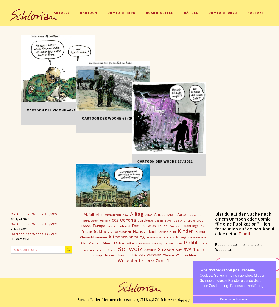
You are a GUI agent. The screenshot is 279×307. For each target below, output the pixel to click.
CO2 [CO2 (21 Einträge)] (115, 220)
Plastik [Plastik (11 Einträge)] (178, 243)
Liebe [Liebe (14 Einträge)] (83, 243)
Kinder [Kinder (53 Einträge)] (185, 231)
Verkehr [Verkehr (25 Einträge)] (154, 255)
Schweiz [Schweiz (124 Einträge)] (129, 248)
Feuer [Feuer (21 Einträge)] (162, 226)
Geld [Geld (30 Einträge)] (98, 231)
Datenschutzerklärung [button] (247, 286)
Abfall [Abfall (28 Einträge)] (89, 214)
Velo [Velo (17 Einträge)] (142, 255)
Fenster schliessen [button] (234, 299)
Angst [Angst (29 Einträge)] (159, 214)
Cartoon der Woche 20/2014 (133, 184)
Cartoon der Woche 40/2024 (54, 110)
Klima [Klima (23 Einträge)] (200, 231)
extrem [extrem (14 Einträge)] (112, 225)
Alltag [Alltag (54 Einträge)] (136, 213)
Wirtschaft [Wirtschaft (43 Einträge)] (129, 260)
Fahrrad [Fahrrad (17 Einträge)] (124, 225)
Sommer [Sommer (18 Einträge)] (150, 250)
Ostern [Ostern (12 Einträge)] (168, 243)
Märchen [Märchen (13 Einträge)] (144, 243)
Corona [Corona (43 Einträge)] (128, 219)
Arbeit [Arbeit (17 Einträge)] (171, 214)
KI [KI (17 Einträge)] (174, 231)
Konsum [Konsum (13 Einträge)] (169, 237)
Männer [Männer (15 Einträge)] (132, 243)
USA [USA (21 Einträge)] (134, 255)
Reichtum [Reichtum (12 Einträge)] (88, 249)
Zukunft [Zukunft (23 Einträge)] (162, 260)
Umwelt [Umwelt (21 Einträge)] (123, 255)
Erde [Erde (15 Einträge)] (200, 220)
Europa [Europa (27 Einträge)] (99, 225)
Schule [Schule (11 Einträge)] (111, 250)
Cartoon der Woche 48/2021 (133, 93)
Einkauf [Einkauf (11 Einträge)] (177, 220)
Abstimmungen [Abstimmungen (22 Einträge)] (108, 214)
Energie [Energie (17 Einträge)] (189, 220)
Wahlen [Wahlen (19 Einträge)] (168, 255)
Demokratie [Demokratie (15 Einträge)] (145, 220)
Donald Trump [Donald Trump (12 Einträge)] (163, 220)
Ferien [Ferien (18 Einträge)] (151, 226)
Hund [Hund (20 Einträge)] (152, 231)
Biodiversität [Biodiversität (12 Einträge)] (195, 214)
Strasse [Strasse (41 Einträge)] (166, 249)
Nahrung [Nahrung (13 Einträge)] (157, 243)
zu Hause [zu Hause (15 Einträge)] (148, 260)
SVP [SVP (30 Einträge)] (187, 249)
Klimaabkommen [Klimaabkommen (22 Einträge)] (93, 237)
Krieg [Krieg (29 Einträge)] (181, 237)
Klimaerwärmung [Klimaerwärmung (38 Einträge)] (127, 236)
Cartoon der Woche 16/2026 (35, 214)
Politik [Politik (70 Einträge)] (191, 242)
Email (244, 233)
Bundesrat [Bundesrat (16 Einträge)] (90, 220)
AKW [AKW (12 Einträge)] (125, 214)
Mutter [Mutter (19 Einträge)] (119, 243)
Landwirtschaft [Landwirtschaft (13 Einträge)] (197, 237)
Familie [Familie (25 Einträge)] (138, 225)
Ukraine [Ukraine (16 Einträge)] (109, 255)
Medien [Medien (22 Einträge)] (94, 243)
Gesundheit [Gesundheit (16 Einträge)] (123, 231)
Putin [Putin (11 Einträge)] (204, 243)
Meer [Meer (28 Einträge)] (107, 243)
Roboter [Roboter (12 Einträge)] (100, 249)
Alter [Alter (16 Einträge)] (148, 214)
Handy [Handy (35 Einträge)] (139, 231)
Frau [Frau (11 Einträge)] (203, 226)
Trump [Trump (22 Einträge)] (96, 255)
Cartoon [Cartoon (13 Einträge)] (105, 220)
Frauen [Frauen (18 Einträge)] (86, 231)
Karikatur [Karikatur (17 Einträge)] (164, 231)
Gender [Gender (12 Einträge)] (108, 231)
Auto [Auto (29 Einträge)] (181, 214)
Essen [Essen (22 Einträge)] (86, 226)
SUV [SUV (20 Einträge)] (179, 250)
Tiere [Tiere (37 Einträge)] (198, 249)
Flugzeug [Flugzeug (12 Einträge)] (174, 225)
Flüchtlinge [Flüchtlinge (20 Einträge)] (190, 226)
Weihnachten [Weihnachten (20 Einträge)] (186, 255)
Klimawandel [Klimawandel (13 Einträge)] (154, 237)
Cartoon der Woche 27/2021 (212, 115)
